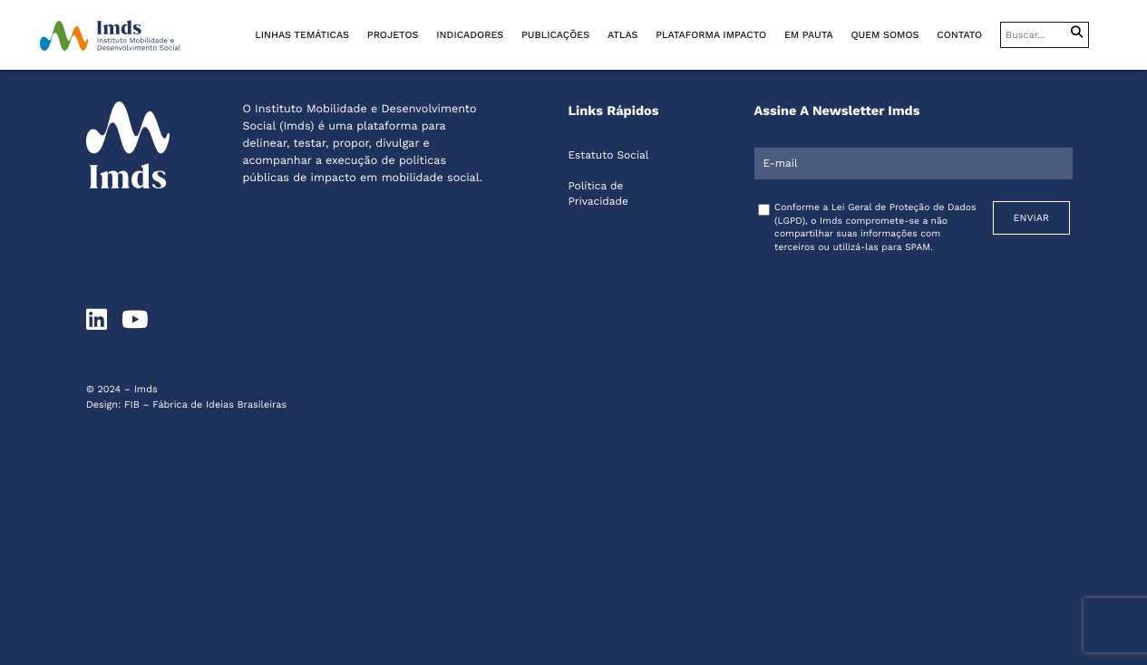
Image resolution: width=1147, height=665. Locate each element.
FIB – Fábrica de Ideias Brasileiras (205, 404)
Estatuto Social (608, 155)
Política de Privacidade (598, 193)
